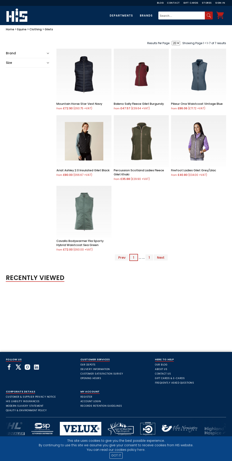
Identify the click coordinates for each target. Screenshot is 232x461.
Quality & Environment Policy (26, 410)
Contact (173, 3)
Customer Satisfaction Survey (101, 373)
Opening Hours (90, 378)
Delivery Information (95, 369)
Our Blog (161, 364)
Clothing (35, 29)
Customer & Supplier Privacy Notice (31, 397)
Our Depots (88, 364)
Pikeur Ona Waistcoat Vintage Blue (197, 104)
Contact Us (163, 373)
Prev (122, 257)
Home (10, 29)
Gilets (49, 29)
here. (141, 450)
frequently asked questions (174, 383)
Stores (207, 3)
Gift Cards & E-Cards (170, 378)
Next (160, 257)
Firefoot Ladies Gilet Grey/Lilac (193, 170)
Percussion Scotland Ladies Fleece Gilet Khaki (139, 172)
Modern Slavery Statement (25, 406)
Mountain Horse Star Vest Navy (79, 104)
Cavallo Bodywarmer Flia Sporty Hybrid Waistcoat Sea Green (80, 243)
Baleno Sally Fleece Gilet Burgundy (139, 104)
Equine (22, 29)
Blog (160, 3)
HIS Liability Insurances (23, 401)
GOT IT (116, 455)
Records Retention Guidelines (101, 406)
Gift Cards (190, 3)
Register (86, 397)
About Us (161, 369)
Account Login (90, 401)
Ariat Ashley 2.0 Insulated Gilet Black (83, 170)
